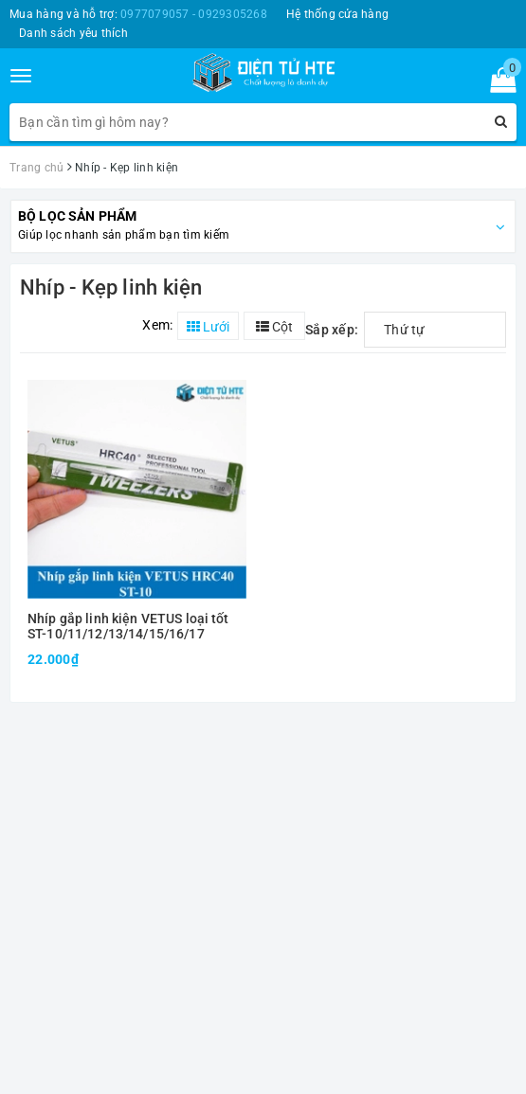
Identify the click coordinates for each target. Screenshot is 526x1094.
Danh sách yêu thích (73, 33)
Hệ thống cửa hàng (337, 14)
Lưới (208, 326)
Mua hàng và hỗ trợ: (138, 14)
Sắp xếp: (331, 329)
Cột (274, 326)
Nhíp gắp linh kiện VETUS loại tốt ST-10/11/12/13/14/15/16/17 (128, 626)
